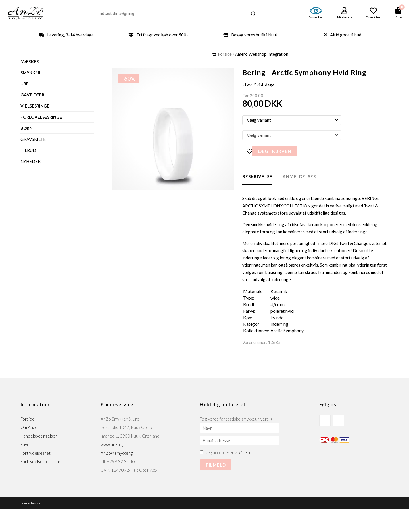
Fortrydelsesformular (40, 461)
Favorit (27, 444)
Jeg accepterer (229, 452)
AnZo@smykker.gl (117, 453)
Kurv (398, 17)
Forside (225, 54)
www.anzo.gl (112, 444)
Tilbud (28, 150)
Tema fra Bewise (30, 503)
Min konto (344, 17)
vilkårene (243, 452)
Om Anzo (28, 427)
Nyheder (30, 161)
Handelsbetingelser (38, 435)
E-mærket (316, 17)
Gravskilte (33, 139)
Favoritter (373, 17)
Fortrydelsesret (35, 453)
